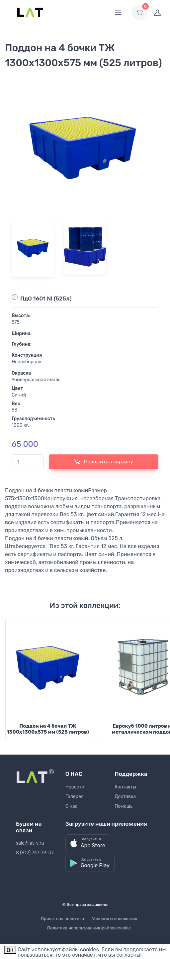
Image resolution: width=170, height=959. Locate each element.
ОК (10, 950)
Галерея (74, 796)
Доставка (125, 796)
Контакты (125, 787)
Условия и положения (114, 918)
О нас (71, 806)
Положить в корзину (103, 462)
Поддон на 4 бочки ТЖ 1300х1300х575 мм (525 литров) (48, 729)
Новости (74, 787)
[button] (87, 843)
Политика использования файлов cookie (89, 927)
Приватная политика (62, 918)
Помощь (123, 806)
